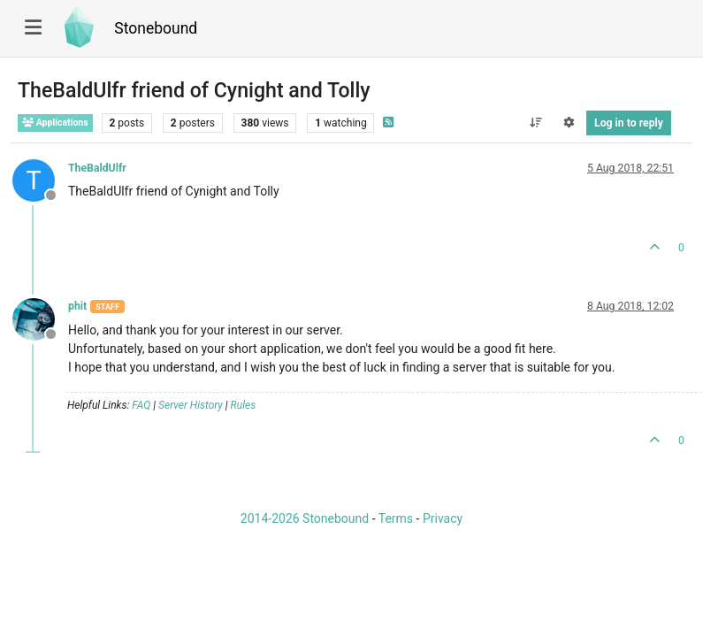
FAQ (141, 405)
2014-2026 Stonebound (305, 518)
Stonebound (155, 28)
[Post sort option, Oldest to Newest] (535, 123)
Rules (243, 405)
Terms (395, 518)
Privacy (442, 518)
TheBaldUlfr (97, 168)
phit (77, 306)
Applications (55, 122)
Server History (190, 405)
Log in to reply (628, 123)
